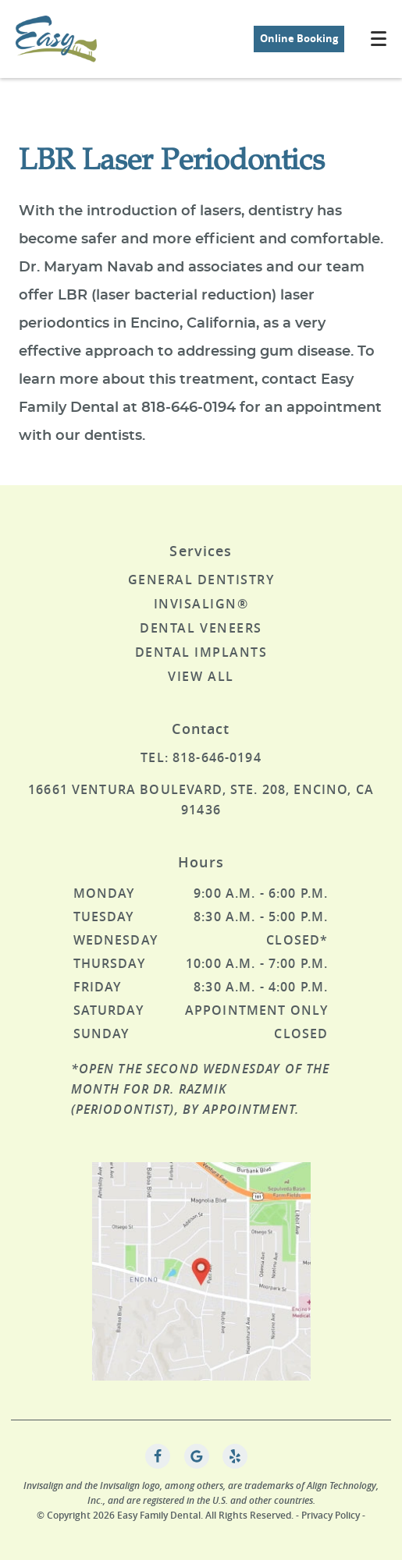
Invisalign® (201, 603)
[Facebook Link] (157, 1456)
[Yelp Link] (234, 1456)
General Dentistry (201, 579)
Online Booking (299, 38)
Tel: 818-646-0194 (201, 757)
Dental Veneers (200, 627)
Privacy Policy (330, 1515)
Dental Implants (201, 652)
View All (200, 676)
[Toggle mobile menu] (378, 39)
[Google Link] (196, 1456)
